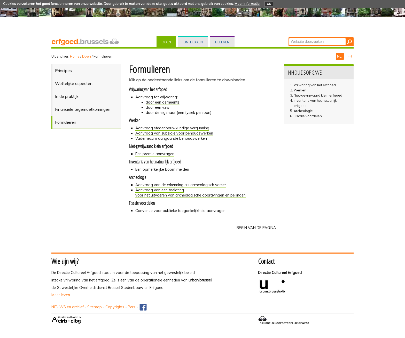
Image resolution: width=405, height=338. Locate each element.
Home (75, 56)
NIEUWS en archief (67, 307)
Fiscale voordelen (308, 116)
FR (350, 56)
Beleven (222, 42)
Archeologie (303, 111)
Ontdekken (193, 42)
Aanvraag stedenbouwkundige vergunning (172, 128)
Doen (166, 42)
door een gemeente (163, 102)
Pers (131, 307)
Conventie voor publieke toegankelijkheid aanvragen (180, 210)
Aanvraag (180, 185)
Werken (300, 90)
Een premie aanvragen (154, 154)
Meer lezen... (61, 295)
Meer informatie (247, 4)
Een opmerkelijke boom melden (162, 169)
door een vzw (158, 107)
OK (269, 4)
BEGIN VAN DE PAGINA (256, 227)
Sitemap (94, 307)
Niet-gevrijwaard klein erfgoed (318, 95)
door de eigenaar (161, 112)
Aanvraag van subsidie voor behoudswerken (174, 133)
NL (339, 56)
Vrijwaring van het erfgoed (315, 85)
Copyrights (114, 307)
